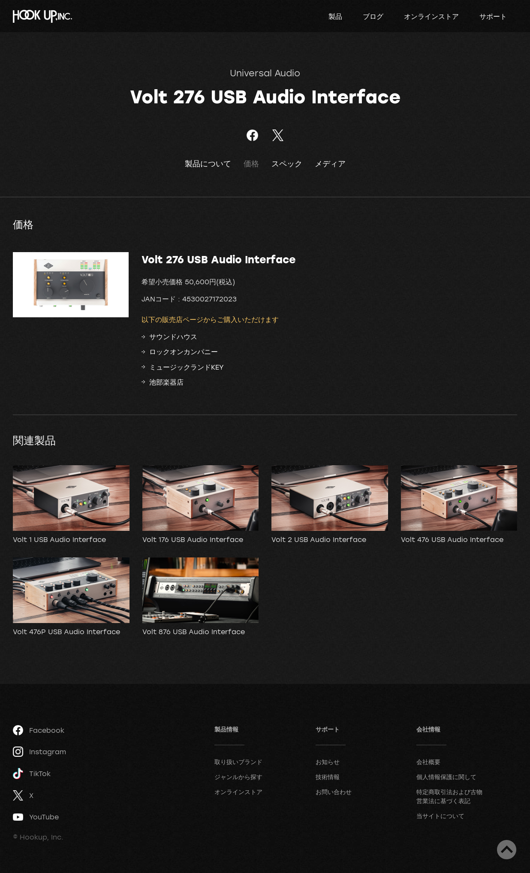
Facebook (38, 730)
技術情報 (328, 777)
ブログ (373, 16)
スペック (286, 164)
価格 (251, 164)
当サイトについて (440, 816)
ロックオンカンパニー (183, 351)
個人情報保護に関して (446, 777)
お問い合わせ (334, 792)
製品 (335, 16)
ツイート (277, 135)
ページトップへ (506, 849)
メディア (330, 164)
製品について (208, 164)
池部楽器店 (166, 382)
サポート (493, 16)
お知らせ (328, 762)
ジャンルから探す (238, 777)
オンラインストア (431, 16)
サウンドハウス (173, 336)
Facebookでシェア (252, 135)
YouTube (36, 817)
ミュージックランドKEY (186, 367)
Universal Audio (265, 73)
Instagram (39, 752)
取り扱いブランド (238, 762)
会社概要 (428, 762)
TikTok (32, 774)
